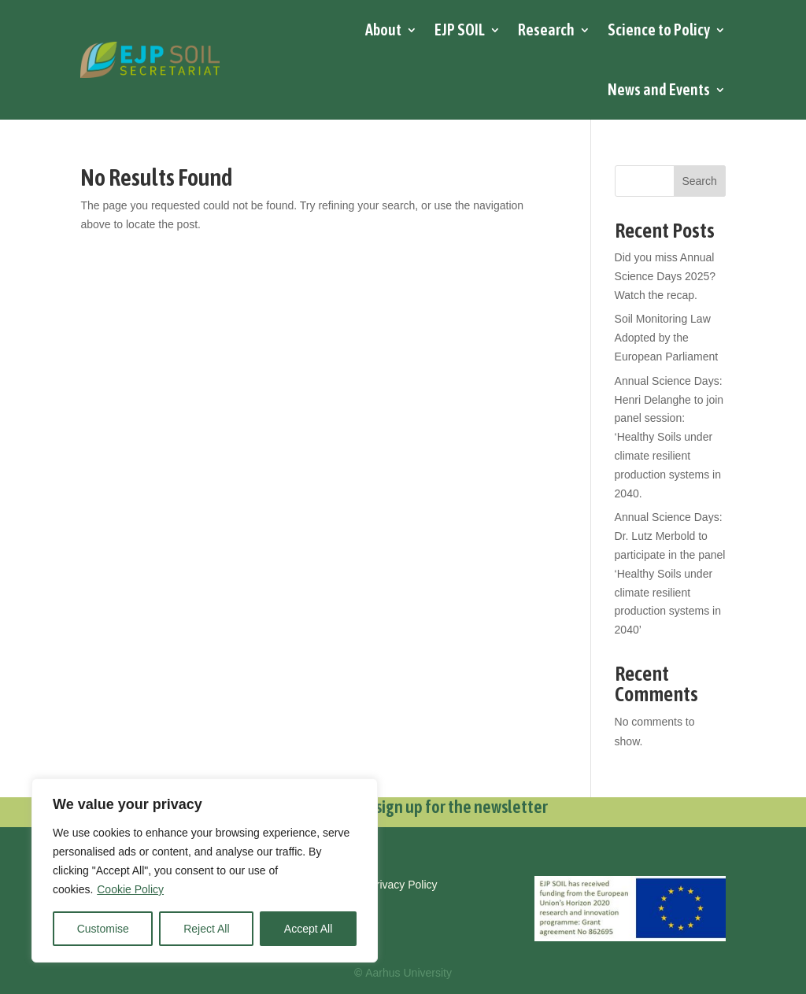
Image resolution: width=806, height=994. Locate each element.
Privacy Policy (402, 884)
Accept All (308, 928)
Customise (103, 928)
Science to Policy (659, 29)
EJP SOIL (459, 29)
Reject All (206, 928)
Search (699, 181)
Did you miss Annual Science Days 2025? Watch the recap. (665, 276)
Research (546, 29)
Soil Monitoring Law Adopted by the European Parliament (667, 337)
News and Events (659, 89)
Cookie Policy (130, 889)
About (383, 29)
